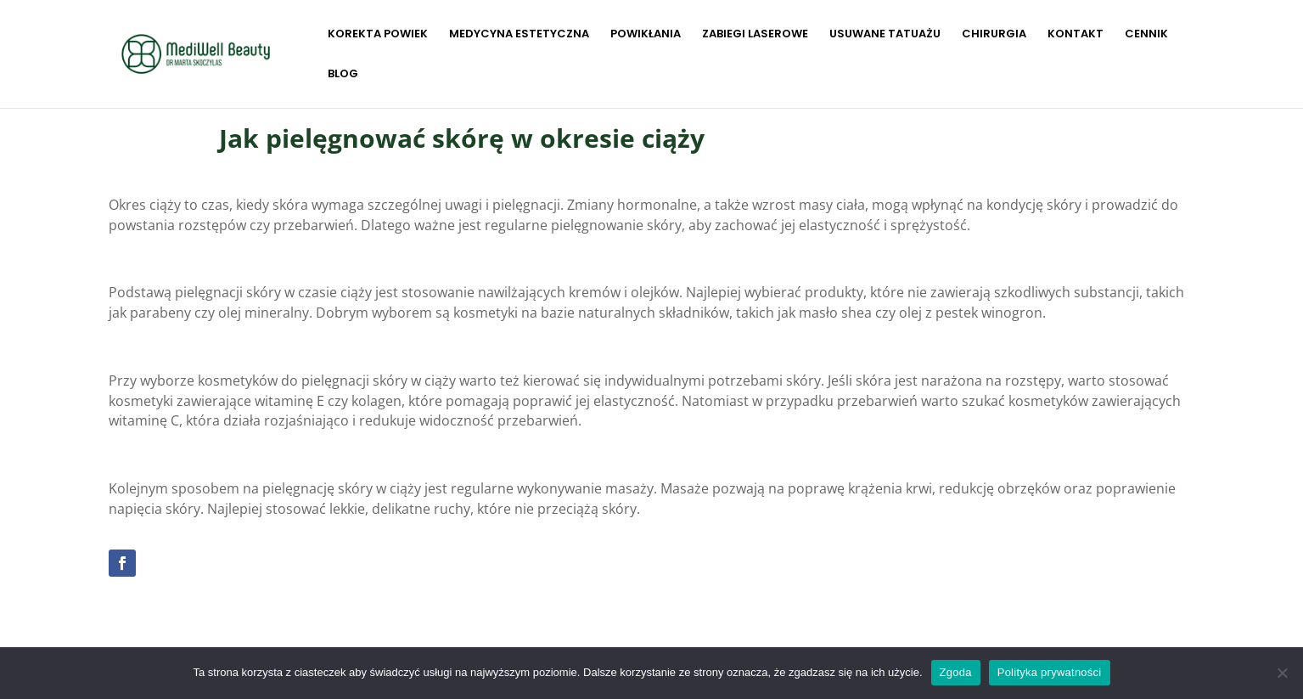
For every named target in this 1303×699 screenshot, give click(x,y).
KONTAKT (1075, 35)
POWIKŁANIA (645, 35)
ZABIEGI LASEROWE (755, 35)
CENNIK (1146, 35)
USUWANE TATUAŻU (885, 35)
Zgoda (956, 672)
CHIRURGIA (994, 35)
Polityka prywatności (1049, 672)
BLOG (343, 75)
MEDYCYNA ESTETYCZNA (519, 35)
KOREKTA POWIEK (378, 35)
